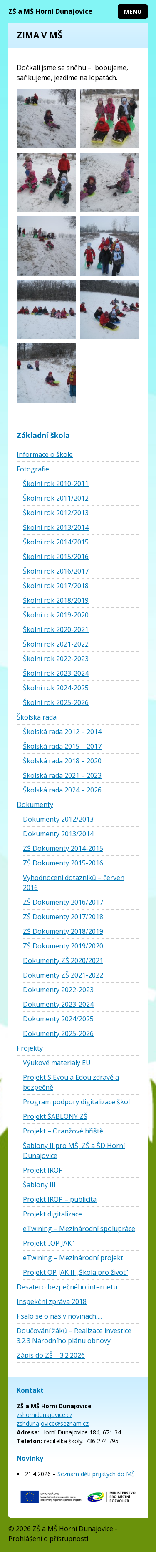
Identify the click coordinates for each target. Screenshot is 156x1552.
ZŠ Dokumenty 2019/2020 (63, 945)
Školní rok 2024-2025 (56, 687)
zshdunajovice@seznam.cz (53, 1423)
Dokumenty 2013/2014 (58, 833)
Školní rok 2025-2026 (56, 702)
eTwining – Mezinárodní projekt (73, 1257)
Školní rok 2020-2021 (56, 629)
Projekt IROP (43, 1170)
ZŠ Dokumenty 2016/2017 (63, 902)
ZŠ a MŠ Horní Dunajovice (50, 11)
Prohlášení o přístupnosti (48, 1538)
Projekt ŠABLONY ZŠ (55, 1116)
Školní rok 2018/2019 (56, 600)
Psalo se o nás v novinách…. (59, 1316)
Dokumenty (35, 804)
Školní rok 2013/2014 (56, 527)
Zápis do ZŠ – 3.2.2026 (51, 1355)
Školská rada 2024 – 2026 (62, 790)
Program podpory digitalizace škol (76, 1101)
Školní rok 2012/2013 (56, 512)
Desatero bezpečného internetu (67, 1286)
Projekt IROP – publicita (60, 1199)
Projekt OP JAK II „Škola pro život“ (75, 1272)
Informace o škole (45, 454)
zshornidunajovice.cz (44, 1415)
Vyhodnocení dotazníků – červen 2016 (73, 882)
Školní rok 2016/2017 (56, 571)
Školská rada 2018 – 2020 (62, 760)
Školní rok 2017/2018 (56, 585)
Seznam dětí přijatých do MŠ (96, 1474)
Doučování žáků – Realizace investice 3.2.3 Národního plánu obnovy (74, 1335)
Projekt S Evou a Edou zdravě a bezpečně (71, 1082)
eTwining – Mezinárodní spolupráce (79, 1228)
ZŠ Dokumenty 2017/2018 (63, 916)
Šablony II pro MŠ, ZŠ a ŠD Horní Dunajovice (74, 1150)
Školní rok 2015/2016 (56, 556)
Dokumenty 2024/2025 (58, 1018)
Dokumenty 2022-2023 (58, 989)
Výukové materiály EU (57, 1062)
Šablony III (39, 1184)
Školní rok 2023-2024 (56, 673)
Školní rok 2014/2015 (56, 542)
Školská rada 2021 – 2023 (62, 775)
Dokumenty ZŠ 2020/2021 (63, 960)
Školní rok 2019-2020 (56, 614)
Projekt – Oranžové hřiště (63, 1131)
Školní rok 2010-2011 (56, 483)
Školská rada (37, 717)
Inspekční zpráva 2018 (52, 1301)
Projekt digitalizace (52, 1214)
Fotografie (33, 469)
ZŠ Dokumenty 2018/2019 (63, 931)
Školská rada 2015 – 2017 (62, 746)
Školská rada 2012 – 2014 (62, 731)
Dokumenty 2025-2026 (58, 1033)
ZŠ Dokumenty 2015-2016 (63, 863)
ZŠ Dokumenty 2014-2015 (63, 848)
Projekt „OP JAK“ (48, 1243)
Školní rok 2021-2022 (56, 644)
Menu (132, 11)
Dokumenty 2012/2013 (58, 819)
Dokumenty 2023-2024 (58, 1004)
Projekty (30, 1048)
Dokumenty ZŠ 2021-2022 (63, 975)
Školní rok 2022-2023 (56, 658)
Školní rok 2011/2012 (56, 498)
